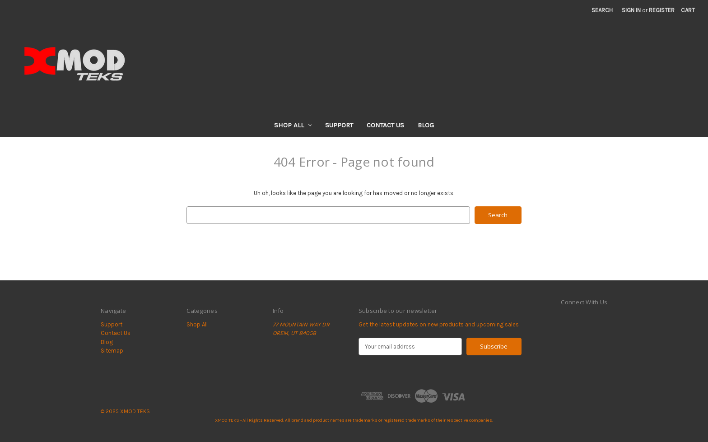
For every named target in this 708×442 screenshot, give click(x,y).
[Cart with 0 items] (687, 10)
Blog (426, 125)
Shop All (293, 125)
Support (339, 125)
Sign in (631, 10)
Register (662, 10)
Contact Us (385, 125)
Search (602, 10)
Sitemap (112, 350)
